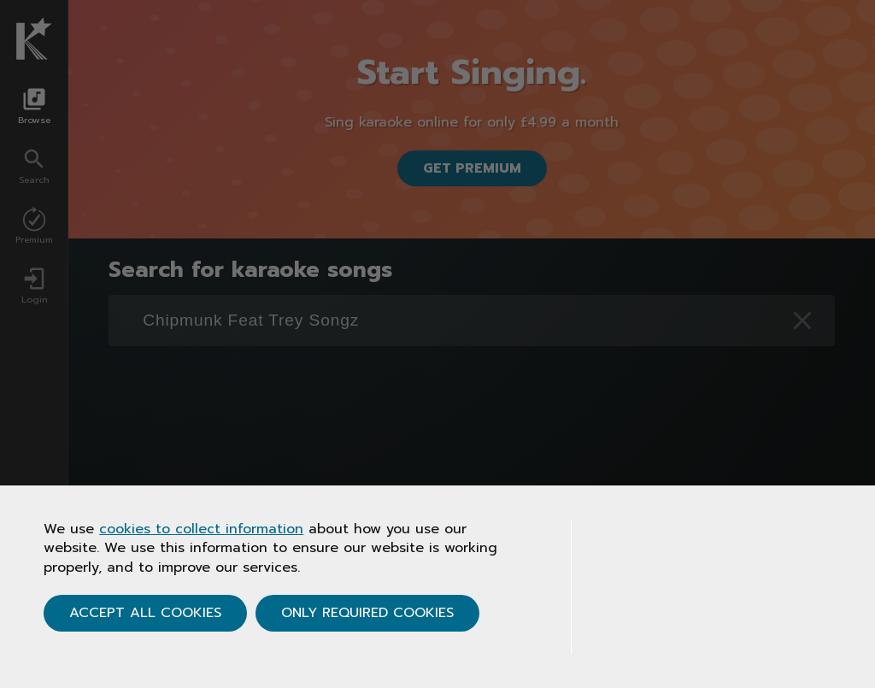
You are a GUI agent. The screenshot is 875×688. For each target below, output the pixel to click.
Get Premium (472, 168)
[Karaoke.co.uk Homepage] (34, 38)
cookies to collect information (201, 529)
